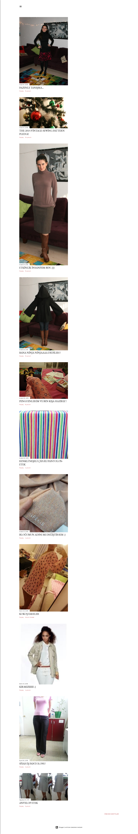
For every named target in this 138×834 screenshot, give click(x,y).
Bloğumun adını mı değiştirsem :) (42, 534)
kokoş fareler (29, 614)
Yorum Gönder (29, 617)
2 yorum (28, 767)
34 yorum (28, 137)
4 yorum (28, 468)
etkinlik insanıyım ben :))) (36, 267)
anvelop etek (28, 803)
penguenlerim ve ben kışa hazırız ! (43, 401)
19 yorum (28, 91)
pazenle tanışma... (31, 87)
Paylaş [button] (21, 91)
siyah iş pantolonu (32, 763)
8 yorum (28, 404)
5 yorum (27, 806)
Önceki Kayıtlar (111, 814)
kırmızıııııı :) (27, 686)
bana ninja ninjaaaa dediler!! (40, 352)
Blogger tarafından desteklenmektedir (69, 827)
